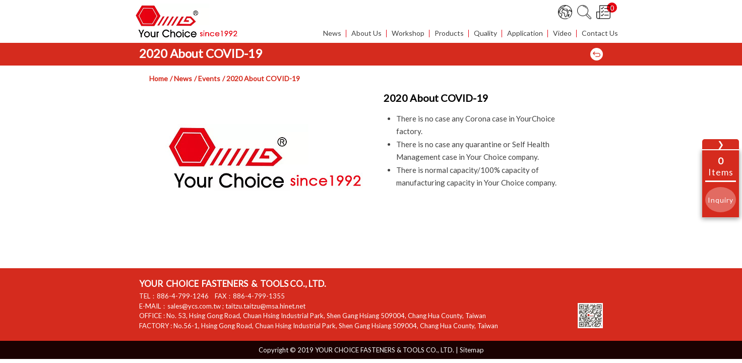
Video (562, 33)
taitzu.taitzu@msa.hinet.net (265, 306)
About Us (366, 33)
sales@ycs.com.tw (194, 306)
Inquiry (720, 200)
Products (449, 33)
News (332, 33)
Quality (485, 33)
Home (158, 78)
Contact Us (600, 33)
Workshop (408, 33)
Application (525, 33)
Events (209, 78)
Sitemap (472, 350)
